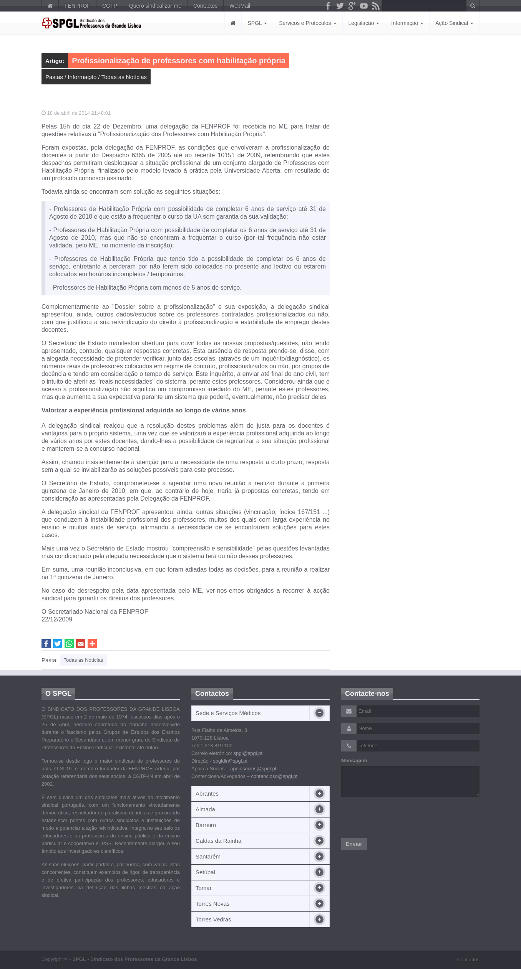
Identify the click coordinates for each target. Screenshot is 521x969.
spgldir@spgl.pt (230, 761)
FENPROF (77, 6)
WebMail (239, 6)
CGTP (109, 6)
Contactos (205, 6)
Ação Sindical (454, 23)
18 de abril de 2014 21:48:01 (76, 112)
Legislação (364, 23)
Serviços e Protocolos (307, 23)
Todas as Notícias (124, 77)
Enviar (354, 844)
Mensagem (354, 760)
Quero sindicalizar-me (155, 6)
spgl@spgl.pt (248, 753)
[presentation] (399, 817)
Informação (407, 23)
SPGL (257, 23)
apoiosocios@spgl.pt (253, 768)
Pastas (54, 77)
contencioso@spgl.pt (274, 776)
